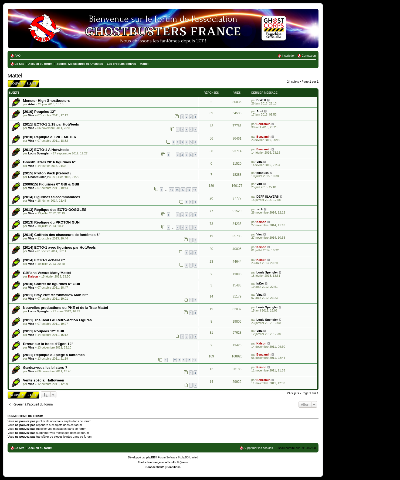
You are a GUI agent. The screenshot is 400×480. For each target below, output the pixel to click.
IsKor (260, 283)
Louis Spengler (38, 153)
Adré (31, 104)
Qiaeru (183, 462)
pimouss (262, 172)
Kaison (261, 222)
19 (194, 189)
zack (259, 209)
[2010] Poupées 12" (39, 112)
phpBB (150, 457)
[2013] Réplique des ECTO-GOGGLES (54, 210)
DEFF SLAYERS (267, 196)
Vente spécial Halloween (43, 380)
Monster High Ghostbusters (46, 101)
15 (171, 189)
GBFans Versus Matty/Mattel (47, 273)
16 (177, 189)
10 (188, 360)
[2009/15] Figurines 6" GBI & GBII (51, 184)
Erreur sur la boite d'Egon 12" (48, 344)
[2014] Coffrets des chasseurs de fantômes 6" (61, 235)
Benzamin (263, 124)
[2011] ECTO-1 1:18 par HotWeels (51, 124)
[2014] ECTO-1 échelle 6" (44, 260)
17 (183, 189)
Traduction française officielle (157, 462)
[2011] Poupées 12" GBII (43, 331)
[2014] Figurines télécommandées (51, 197)
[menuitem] (15, 55)
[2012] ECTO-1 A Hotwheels (46, 150)
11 (194, 360)
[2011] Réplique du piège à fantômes (54, 355)
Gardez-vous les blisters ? (45, 368)
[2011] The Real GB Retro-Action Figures (57, 320)
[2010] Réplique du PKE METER (49, 137)
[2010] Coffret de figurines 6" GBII (51, 284)
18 (188, 189)
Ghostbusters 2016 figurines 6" (49, 162)
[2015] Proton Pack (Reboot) (47, 173)
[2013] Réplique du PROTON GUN (51, 222)
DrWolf (261, 100)
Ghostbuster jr (38, 176)
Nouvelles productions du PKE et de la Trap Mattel (65, 308)
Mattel (15, 76)
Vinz (31, 115)
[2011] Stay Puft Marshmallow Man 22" (55, 295)
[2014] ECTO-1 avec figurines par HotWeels (59, 247)
